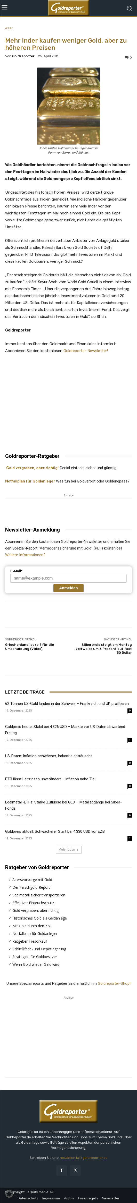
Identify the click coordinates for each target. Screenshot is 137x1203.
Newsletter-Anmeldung (32, 530)
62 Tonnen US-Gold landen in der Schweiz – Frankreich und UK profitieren (67, 703)
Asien (9, 28)
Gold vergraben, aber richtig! (32, 468)
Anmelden (68, 588)
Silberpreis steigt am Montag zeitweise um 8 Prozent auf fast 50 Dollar (104, 649)
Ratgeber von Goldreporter (37, 867)
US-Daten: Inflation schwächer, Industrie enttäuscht (48, 756)
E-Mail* (16, 571)
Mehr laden (69, 849)
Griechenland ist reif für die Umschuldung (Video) (29, 647)
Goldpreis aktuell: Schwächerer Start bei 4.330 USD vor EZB (55, 831)
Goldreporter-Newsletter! (85, 350)
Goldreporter (23, 56)
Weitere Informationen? (25, 555)
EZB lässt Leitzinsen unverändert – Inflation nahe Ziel (50, 779)
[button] (9, 1194)
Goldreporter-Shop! (114, 983)
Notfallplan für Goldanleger (30, 481)
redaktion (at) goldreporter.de (84, 1158)
